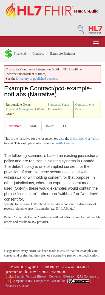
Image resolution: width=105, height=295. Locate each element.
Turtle (95, 139)
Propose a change (17, 285)
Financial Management (21, 109)
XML (33, 126)
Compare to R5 (22, 281)
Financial (15, 53)
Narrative (14, 126)
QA (79, 276)
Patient (79, 109)
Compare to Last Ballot (49, 281)
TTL (66, 126)
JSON (50, 126)
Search (19, 276)
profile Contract (65, 143)
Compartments (85, 104)
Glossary (69, 276)
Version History (36, 276)
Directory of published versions (37, 79)
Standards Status (59, 104)
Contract (38, 53)
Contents (55, 276)
